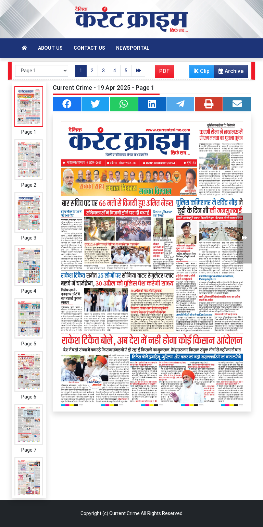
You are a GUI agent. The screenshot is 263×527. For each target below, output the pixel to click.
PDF (164, 71)
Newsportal (132, 48)
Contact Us (89, 48)
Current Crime (124, 513)
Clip (202, 71)
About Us (50, 48)
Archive (228, 72)
